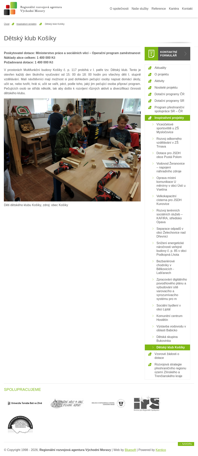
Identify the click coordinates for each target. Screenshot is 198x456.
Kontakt (187, 8)
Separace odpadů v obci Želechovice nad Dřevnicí (170, 232)
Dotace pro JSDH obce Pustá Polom (169, 155)
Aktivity (159, 81)
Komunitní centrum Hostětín (169, 317)
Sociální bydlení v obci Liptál (168, 307)
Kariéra (174, 8)
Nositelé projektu (166, 87)
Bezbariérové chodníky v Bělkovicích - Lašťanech (165, 267)
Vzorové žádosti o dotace (166, 355)
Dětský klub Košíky (170, 347)
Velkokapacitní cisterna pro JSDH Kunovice (169, 200)
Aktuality (160, 67)
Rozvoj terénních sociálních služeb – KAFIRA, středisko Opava (169, 216)
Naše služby (140, 8)
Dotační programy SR (169, 100)
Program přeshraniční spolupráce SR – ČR (169, 109)
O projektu (161, 74)
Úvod (6, 24)
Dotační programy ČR (169, 94)
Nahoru (187, 444)
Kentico (161, 450)
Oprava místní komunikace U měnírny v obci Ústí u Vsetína (170, 183)
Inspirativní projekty (26, 24)
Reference (159, 8)
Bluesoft (130, 450)
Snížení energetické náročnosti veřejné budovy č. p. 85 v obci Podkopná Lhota (171, 248)
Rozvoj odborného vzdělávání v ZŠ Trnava (169, 142)
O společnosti (119, 8)
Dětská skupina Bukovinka (167, 338)
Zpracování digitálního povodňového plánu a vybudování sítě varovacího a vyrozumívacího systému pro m (171, 289)
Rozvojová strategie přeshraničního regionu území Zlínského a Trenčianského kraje (170, 370)
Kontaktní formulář (168, 53)
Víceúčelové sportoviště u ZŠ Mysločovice (167, 128)
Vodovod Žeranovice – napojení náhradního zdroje (170, 167)
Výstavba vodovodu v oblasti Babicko (171, 328)
